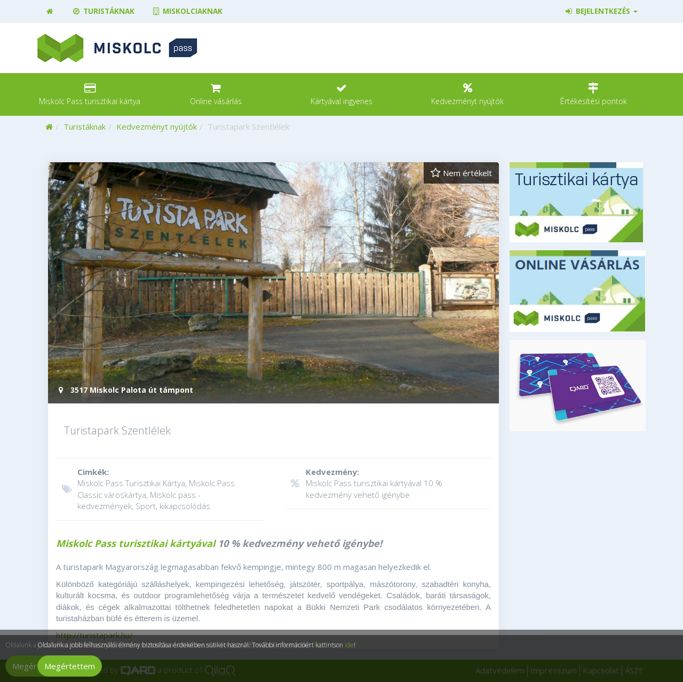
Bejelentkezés (601, 11)
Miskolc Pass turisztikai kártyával (135, 543)
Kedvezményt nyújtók (156, 126)
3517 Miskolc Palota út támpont (124, 390)
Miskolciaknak (187, 11)
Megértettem (69, 666)
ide (349, 644)
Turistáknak (103, 11)
